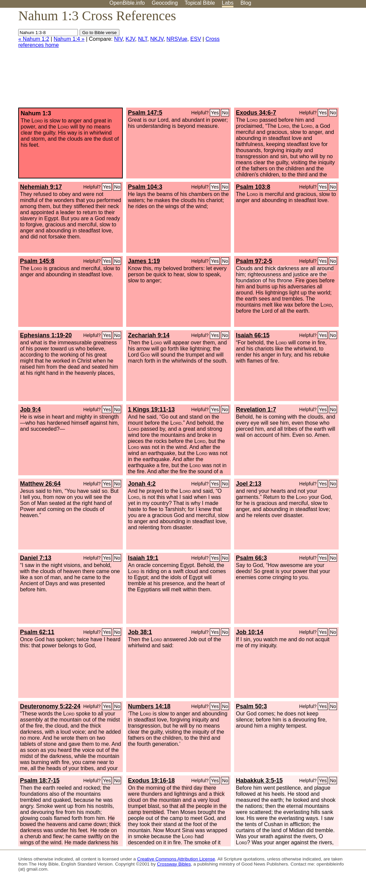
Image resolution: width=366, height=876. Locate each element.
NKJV (156, 39)
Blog (246, 3)
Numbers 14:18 (149, 706)
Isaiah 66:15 (253, 335)
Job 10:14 (249, 632)
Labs (228, 3)
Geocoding (165, 3)
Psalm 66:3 (251, 558)
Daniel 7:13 (35, 558)
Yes (215, 112)
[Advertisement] (298, 60)
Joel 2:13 (248, 483)
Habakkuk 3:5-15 (259, 780)
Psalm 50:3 (251, 706)
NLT (142, 39)
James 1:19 (144, 261)
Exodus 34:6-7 (256, 112)
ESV (195, 39)
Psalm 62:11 (37, 632)
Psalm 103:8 (253, 186)
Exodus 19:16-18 (151, 780)
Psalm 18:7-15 (39, 780)
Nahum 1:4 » (69, 39)
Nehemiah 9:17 (41, 186)
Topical (200, 3)
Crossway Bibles (174, 864)
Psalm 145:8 (37, 261)
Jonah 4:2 (142, 483)
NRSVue (177, 39)
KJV (130, 39)
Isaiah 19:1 (143, 558)
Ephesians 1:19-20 (46, 335)
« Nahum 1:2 (33, 39)
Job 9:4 (30, 409)
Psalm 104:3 (145, 186)
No (225, 112)
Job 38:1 (140, 632)
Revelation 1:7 (256, 409)
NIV (118, 39)
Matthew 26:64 (40, 483)
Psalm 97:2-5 (254, 261)
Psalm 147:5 (145, 112)
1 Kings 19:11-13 (151, 409)
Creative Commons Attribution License (176, 858)
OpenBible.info (127, 3)
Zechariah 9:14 (148, 335)
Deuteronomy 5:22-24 (50, 706)
